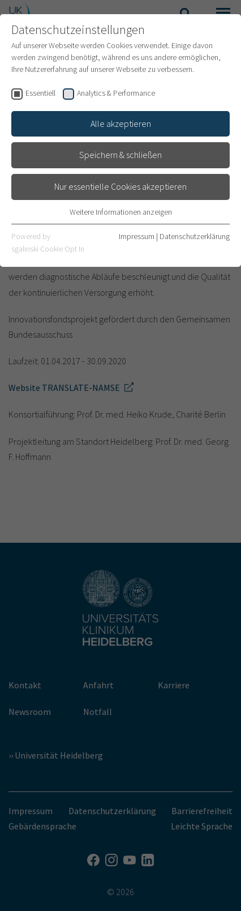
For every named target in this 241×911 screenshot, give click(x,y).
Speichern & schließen (120, 154)
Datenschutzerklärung (195, 236)
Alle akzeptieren (121, 123)
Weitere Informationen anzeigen (121, 212)
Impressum (136, 236)
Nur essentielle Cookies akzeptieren (120, 186)
